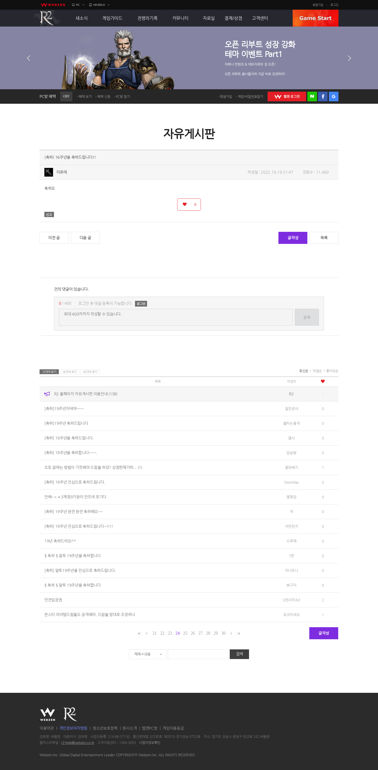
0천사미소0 (291, 600)
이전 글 (54, 237)
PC (78, 5)
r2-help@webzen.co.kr (77, 743)
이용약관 (47, 728)
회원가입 (318, 5)
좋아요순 (332, 371)
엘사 (291, 438)
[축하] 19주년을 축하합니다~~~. (70, 452)
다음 (349, 58)
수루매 (291, 541)
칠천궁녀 (291, 408)
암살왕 (291, 453)
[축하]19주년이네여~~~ (64, 408)
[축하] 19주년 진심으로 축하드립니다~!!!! (78, 526)
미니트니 (291, 570)
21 (155, 633)
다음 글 (85, 237)
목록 (323, 237)
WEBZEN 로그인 (287, 96)
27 (200, 633)
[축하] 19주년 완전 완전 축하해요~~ (73, 511)
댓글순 (317, 371)
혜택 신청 (103, 96)
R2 (47, 18)
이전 (28, 58)
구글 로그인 (333, 96)
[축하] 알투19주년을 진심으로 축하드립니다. (80, 570)
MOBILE (99, 5)
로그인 (334, 5)
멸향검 (291, 497)
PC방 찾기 (123, 96)
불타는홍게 (291, 423)
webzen (53, 5)
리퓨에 (61, 172)
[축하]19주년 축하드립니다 (66, 423)
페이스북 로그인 (323, 96)
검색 (239, 654)
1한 (291, 556)
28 (208, 633)
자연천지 (291, 526)
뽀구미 (291, 585)
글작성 (293, 237)
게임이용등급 (173, 728)
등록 (306, 317)
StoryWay (291, 482)
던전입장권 (53, 600)
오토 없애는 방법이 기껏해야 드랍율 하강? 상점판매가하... (93, 467)
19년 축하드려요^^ (60, 541)
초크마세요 (291, 614)
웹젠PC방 (149, 728)
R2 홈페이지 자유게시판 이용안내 (85, 394)
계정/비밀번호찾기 (250, 96)
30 (223, 633)
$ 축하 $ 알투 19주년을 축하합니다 (72, 555)
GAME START (315, 18)
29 (216, 633)
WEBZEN (48, 714)
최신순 (303, 371)
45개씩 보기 (90, 371)
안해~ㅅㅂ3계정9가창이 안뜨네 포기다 (75, 497)
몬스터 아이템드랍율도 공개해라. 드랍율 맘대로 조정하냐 (89, 614)
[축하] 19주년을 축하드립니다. (69, 438)
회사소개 (129, 728)
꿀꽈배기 (291, 467)
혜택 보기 (85, 96)
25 (185, 633)
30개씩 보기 (70, 371)
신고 (49, 214)
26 (193, 633)
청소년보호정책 (105, 728)
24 (178, 633)
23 (170, 633)
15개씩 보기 (49, 371)
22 (162, 633)
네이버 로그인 (312, 96)
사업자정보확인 (149, 743)
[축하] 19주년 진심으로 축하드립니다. (74, 482)
